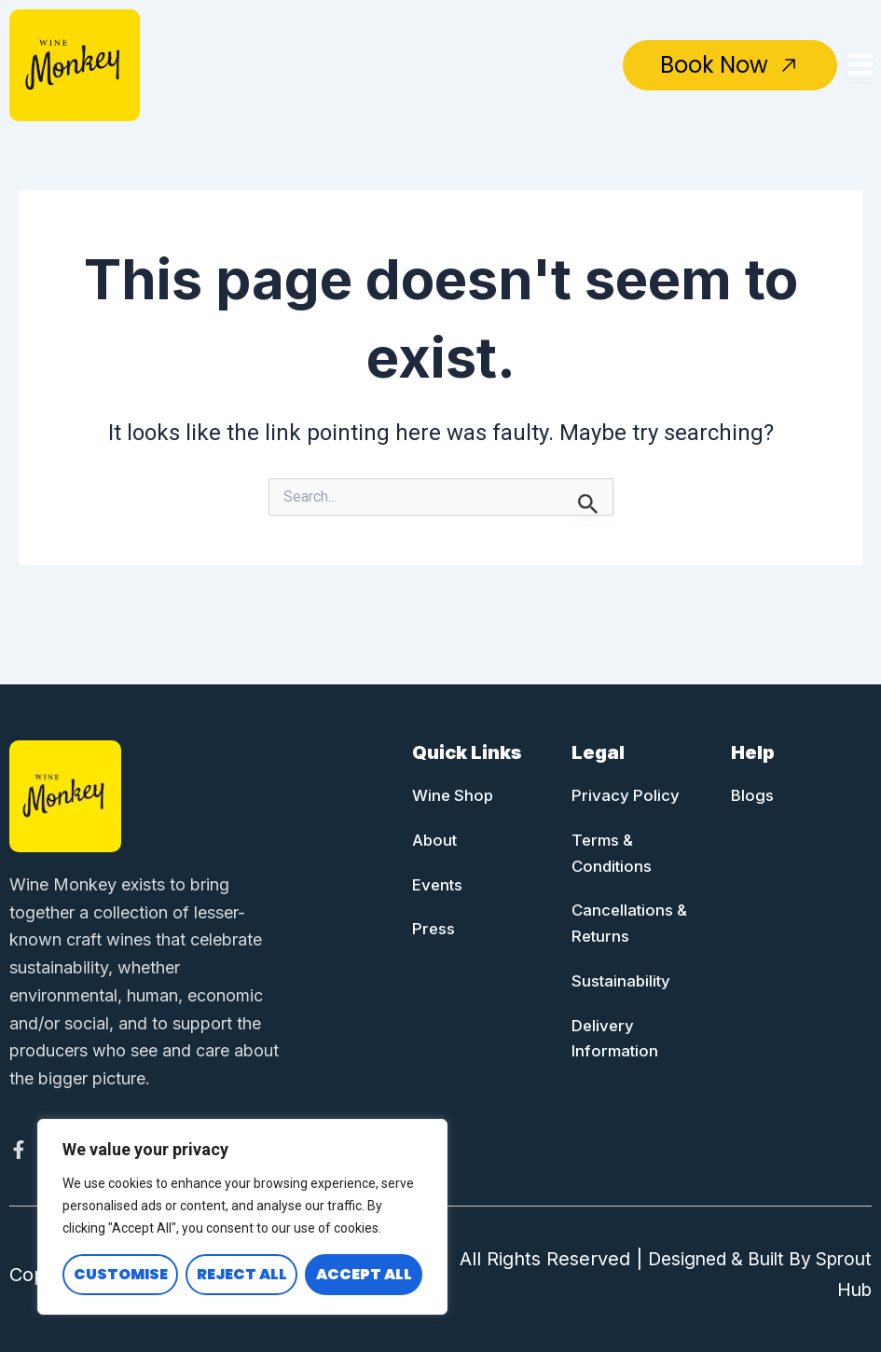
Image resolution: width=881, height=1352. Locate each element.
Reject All (242, 1274)
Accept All (364, 1274)
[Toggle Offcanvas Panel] (860, 66)
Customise (121, 1274)
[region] (242, 1217)
